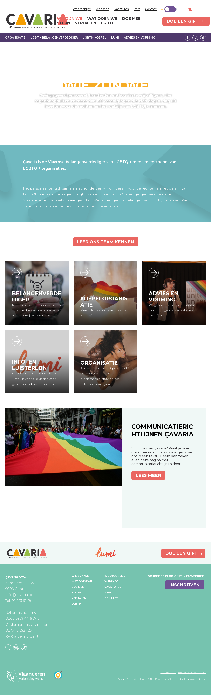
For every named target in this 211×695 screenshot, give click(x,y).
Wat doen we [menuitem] (102, 19)
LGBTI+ (76, 603)
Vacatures (121, 9)
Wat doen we (82, 581)
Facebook (187, 38)
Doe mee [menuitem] (131, 19)
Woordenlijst (82, 9)
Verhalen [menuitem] (85, 23)
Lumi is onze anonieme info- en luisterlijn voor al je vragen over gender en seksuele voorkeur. (35, 379)
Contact (151, 9)
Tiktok (203, 38)
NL (190, 9)
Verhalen (79, 598)
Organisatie (15, 37)
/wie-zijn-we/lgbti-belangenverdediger (17, 273)
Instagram (195, 38)
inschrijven (184, 584)
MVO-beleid (168, 672)
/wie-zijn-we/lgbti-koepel (85, 273)
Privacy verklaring (192, 672)
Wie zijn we (80, 575)
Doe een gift (182, 21)
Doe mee (78, 587)
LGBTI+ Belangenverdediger (54, 37)
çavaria (37, 21)
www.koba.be (198, 679)
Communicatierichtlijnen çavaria (162, 430)
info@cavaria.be (19, 595)
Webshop (102, 9)
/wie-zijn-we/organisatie (85, 341)
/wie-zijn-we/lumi (17, 341)
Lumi (115, 37)
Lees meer (148, 475)
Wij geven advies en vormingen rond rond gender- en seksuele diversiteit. (171, 310)
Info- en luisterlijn (29, 365)
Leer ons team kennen (105, 241)
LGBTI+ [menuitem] (108, 23)
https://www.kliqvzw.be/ (154, 273)
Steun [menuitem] (63, 23)
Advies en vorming (139, 37)
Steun (76, 592)
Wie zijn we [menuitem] (69, 19)
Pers (137, 9)
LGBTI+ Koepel (94, 37)
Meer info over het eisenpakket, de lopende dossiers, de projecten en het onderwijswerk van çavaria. (37, 310)
